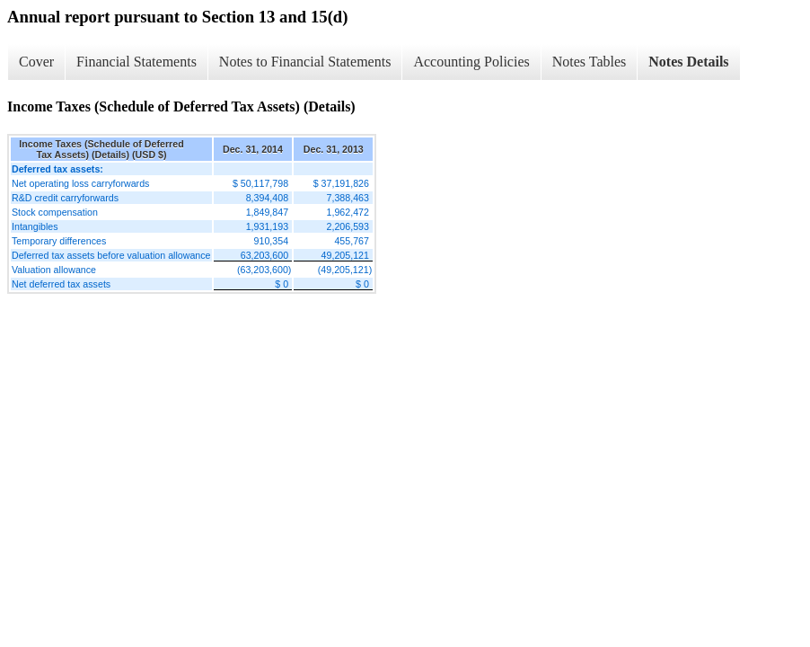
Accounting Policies (471, 61)
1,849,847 (267, 212)
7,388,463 (348, 197)
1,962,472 (348, 212)
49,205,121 (345, 255)
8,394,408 (267, 197)
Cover (36, 61)
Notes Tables (589, 61)
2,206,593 (348, 226)
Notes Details (688, 61)
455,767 (351, 240)
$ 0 (281, 284)
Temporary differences (59, 240)
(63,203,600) (264, 269)
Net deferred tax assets (61, 284)
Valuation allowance (54, 269)
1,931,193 (267, 226)
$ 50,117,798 (260, 183)
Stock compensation (55, 212)
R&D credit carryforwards (65, 197)
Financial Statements (136, 61)
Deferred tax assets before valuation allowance (111, 255)
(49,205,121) (345, 269)
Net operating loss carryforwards (80, 183)
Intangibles (35, 226)
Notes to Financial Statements (305, 61)
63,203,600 (264, 255)
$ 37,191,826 (341, 183)
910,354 (271, 240)
